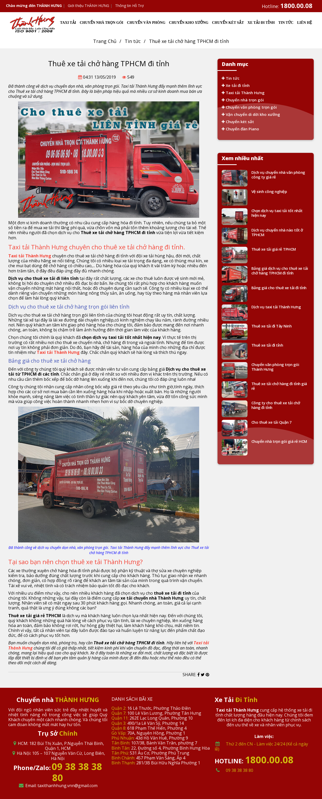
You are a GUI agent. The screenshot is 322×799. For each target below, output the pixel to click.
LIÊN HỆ (304, 23)
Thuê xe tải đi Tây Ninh (271, 326)
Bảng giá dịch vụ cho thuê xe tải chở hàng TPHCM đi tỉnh (279, 270)
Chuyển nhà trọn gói (243, 99)
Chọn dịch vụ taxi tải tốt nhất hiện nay (277, 213)
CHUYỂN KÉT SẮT (228, 23)
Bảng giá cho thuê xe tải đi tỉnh (278, 287)
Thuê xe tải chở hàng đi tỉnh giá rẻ (279, 386)
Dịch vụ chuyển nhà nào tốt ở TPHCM (277, 232)
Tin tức (133, 41)
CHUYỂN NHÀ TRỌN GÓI (101, 23)
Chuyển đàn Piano (240, 128)
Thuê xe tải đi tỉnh (267, 345)
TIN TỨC (285, 23)
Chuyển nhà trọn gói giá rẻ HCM (279, 441)
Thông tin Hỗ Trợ (129, 5)
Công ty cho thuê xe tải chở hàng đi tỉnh (275, 405)
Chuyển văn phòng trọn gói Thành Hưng (275, 367)
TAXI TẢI (68, 23)
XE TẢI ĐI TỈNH (261, 23)
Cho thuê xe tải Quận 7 (271, 422)
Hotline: (287, 6)
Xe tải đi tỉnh (236, 85)
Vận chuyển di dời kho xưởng (251, 114)
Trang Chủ (104, 41)
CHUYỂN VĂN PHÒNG (146, 23)
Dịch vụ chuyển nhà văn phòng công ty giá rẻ (278, 175)
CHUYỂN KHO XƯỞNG (188, 23)
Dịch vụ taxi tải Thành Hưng (276, 306)
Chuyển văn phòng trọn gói (249, 107)
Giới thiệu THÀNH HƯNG (88, 5)
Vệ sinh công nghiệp (269, 191)
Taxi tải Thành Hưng (243, 92)
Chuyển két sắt (238, 121)
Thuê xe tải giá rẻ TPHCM (273, 249)
